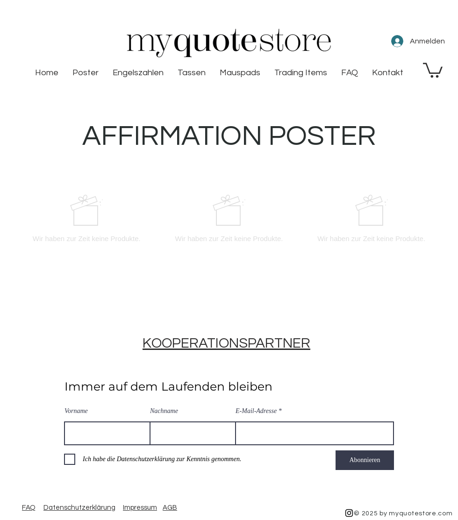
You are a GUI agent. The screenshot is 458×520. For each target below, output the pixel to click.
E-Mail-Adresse (256, 411)
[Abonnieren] (365, 460)
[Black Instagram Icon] (349, 513)
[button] (433, 69)
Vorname (76, 411)
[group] (229, 218)
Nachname (164, 411)
